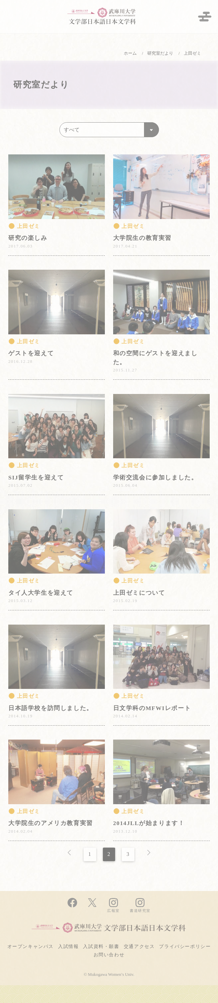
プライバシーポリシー (185, 946)
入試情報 (68, 946)
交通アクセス (139, 946)
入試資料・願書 (101, 946)
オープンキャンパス (30, 946)
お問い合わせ (109, 954)
